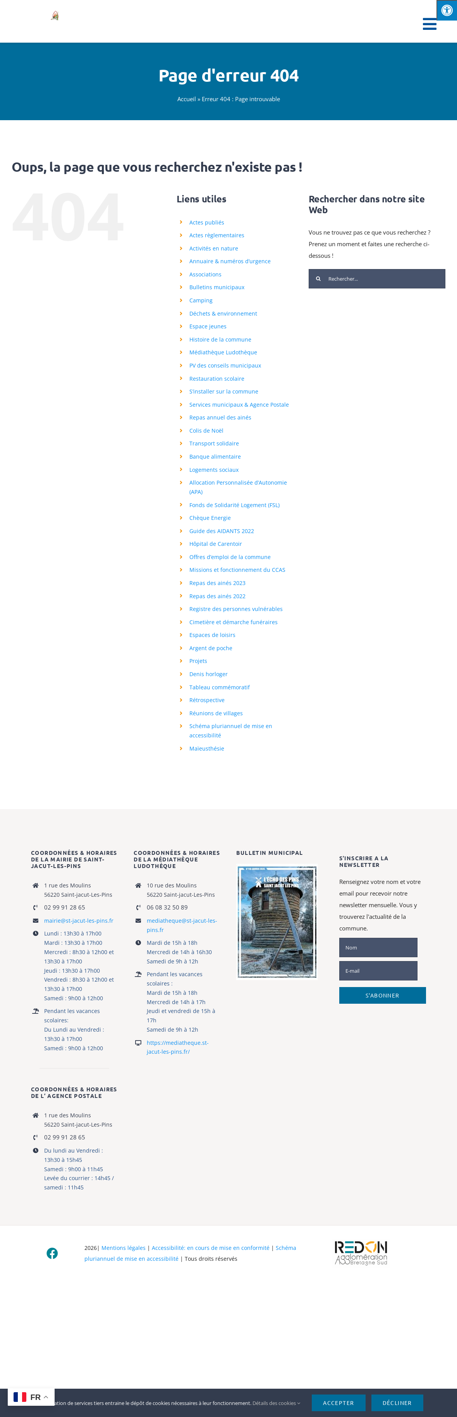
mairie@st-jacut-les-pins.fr (78, 920)
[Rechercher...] (377, 278)
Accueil (186, 99)
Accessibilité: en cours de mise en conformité (211, 1247)
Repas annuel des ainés (220, 417)
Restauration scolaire (216, 378)
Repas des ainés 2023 (217, 583)
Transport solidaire (214, 443)
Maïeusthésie (206, 748)
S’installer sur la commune (223, 391)
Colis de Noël (206, 430)
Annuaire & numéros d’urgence (230, 261)
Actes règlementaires (216, 235)
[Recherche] (318, 278)
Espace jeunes (208, 326)
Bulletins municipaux (216, 287)
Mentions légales (123, 1247)
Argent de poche (210, 648)
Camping (201, 300)
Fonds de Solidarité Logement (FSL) (234, 505)
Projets (198, 660)
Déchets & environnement (223, 313)
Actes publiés (206, 222)
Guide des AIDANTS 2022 (221, 531)
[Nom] (378, 947)
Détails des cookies (276, 1403)
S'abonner (383, 995)
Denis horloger (208, 674)
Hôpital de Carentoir (215, 543)
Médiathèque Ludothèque (223, 352)
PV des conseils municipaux (225, 365)
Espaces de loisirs (212, 635)
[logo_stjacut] (54, 12)
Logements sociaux (214, 469)
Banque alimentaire (215, 456)
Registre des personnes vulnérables (236, 609)
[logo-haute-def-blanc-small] (361, 1241)
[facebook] (52, 1253)
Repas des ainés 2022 (217, 596)
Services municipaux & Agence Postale (239, 404)
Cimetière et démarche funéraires (233, 622)
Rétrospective (207, 700)
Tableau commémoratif (219, 687)
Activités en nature (213, 248)
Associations (205, 274)
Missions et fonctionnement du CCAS (237, 569)
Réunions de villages (216, 713)
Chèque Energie (210, 517)
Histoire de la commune (220, 339)
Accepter (338, 1402)
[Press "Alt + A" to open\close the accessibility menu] (446, 10)
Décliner (397, 1402)
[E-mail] (378, 970)
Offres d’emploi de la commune (230, 557)
